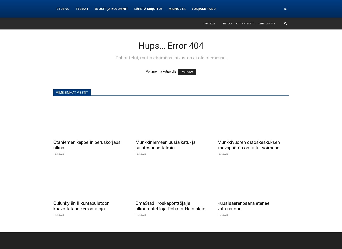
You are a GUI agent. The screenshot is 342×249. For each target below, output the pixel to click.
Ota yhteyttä (245, 23)
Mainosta (177, 9)
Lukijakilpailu (204, 9)
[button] (285, 23)
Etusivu (62, 9)
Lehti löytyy (266, 23)
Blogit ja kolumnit (111, 9)
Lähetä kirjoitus (148, 9)
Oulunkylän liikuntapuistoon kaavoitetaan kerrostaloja (81, 206)
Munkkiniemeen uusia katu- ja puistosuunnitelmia (165, 145)
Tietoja (227, 23)
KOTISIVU (187, 71)
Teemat (82, 9)
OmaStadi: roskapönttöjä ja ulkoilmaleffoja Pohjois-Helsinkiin (170, 206)
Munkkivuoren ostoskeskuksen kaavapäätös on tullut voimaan (248, 145)
